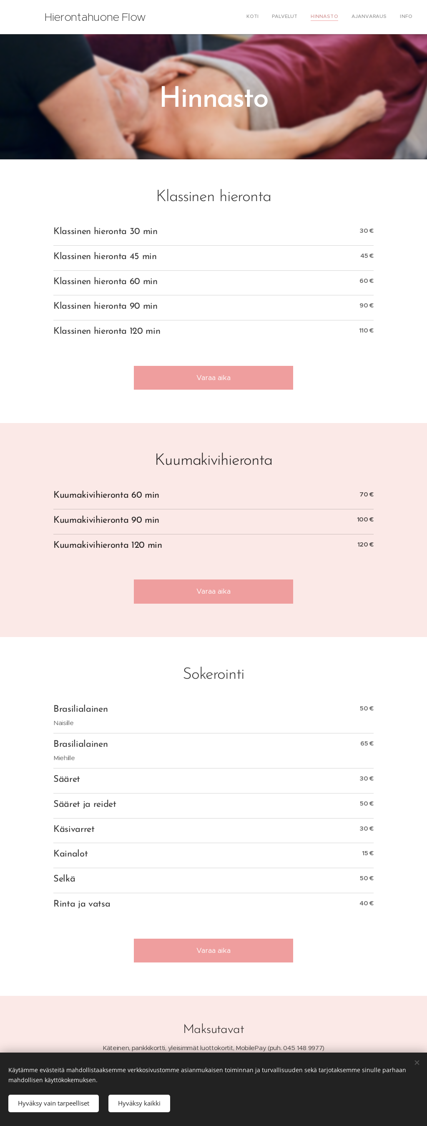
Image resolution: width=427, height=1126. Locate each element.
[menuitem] (361, 17)
